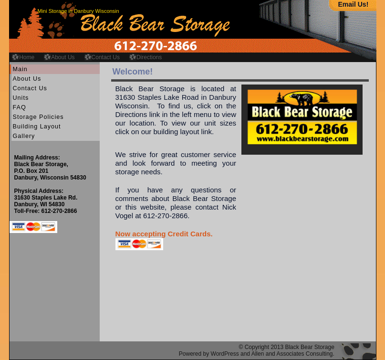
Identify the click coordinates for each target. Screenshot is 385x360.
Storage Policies (38, 117)
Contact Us (106, 57)
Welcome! (133, 71)
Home (26, 57)
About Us (62, 57)
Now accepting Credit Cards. (164, 234)
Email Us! (353, 4)
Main (20, 69)
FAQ (19, 107)
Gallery (24, 136)
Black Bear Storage (309, 347)
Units (21, 98)
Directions (149, 57)
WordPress (225, 353)
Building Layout (37, 126)
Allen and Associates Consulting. (292, 353)
